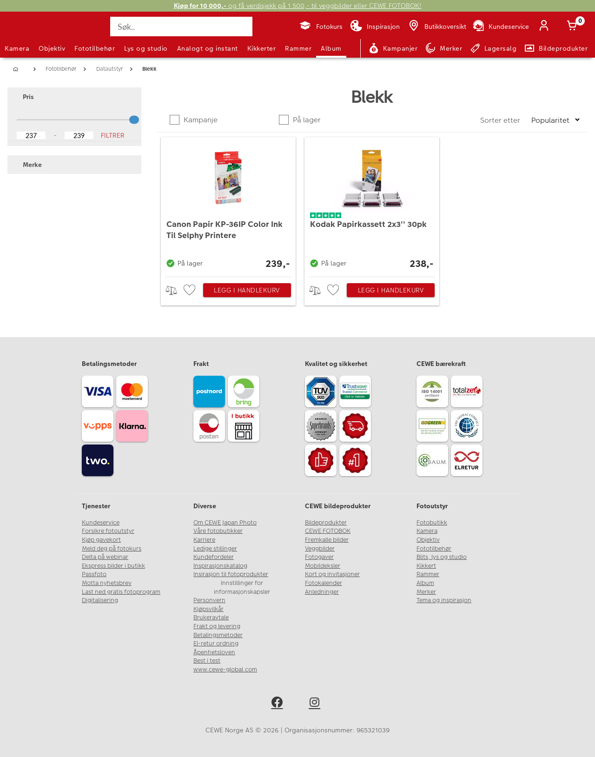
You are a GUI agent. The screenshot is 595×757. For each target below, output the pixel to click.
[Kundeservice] (500, 26)
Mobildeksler (322, 566)
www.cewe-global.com (225, 669)
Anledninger (322, 592)
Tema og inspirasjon (443, 600)
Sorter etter (501, 120)
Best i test (206, 661)
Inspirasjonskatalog (220, 566)
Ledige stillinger (215, 549)
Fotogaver (319, 557)
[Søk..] (181, 26)
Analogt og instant (207, 48)
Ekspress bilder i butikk (113, 566)
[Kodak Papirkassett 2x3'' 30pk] (371, 204)
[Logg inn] (546, 26)
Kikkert (426, 566)
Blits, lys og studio (441, 557)
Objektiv (52, 48)
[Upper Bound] (79, 135)
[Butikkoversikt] (436, 26)
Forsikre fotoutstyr (108, 531)
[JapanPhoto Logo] (29, 34)
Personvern (209, 600)
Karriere (204, 540)
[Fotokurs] (320, 26)
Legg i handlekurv (247, 290)
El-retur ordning (215, 643)
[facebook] (278, 704)
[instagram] (316, 704)
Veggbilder (320, 549)
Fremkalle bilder (327, 540)
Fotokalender (323, 583)
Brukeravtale (211, 617)
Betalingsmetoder (218, 635)
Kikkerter (261, 48)
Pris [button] (24, 96)
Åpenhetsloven (214, 652)
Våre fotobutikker (218, 531)
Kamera (17, 48)
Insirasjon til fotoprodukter (230, 574)
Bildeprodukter (326, 522)
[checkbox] (191, 290)
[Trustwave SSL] (356, 393)
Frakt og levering (216, 626)
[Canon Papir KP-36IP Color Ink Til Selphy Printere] (228, 204)
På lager (306, 119)
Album (331, 48)
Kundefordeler (213, 557)
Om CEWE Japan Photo (225, 522)
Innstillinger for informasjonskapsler (242, 587)
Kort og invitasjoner (332, 574)
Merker (426, 592)
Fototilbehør (94, 48)
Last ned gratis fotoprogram (121, 592)
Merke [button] (28, 164)
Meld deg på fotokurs (111, 549)
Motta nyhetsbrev (107, 583)
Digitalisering (100, 600)
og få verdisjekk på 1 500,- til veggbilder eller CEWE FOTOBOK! (298, 5)
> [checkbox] (174, 290)
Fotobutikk (431, 522)
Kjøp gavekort (101, 540)
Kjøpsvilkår (208, 609)
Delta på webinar (105, 557)
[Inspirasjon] (375, 26)
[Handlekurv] (574, 26)
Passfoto (94, 574)
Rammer (298, 48)
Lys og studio (146, 48)
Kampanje (200, 119)
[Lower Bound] (31, 135)
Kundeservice (100, 522)
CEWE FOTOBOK (327, 531)
